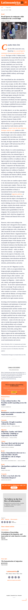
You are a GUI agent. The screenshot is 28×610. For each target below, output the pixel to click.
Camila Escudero (14, 367)
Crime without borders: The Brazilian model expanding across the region (14, 403)
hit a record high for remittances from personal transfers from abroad (13, 53)
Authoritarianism (5, 535)
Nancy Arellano (16, 426)
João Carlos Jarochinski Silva (8, 460)
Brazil (2, 14)
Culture (3, 441)
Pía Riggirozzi (4, 437)
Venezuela (3, 420)
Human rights (4, 564)
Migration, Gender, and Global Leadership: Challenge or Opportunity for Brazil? (11, 433)
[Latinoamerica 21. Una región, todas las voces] (13, 576)
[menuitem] (4, 10)
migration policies (17, 194)
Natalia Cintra (13, 437)
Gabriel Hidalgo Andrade (7, 447)
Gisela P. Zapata (21, 460)
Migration (4, 410)
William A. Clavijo (5, 426)
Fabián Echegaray (5, 470)
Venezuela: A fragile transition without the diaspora (11, 423)
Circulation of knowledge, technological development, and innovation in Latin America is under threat (13, 540)
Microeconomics (14, 524)
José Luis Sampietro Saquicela (8, 416)
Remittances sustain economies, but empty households (13, 413)
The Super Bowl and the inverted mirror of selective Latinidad (12, 444)
